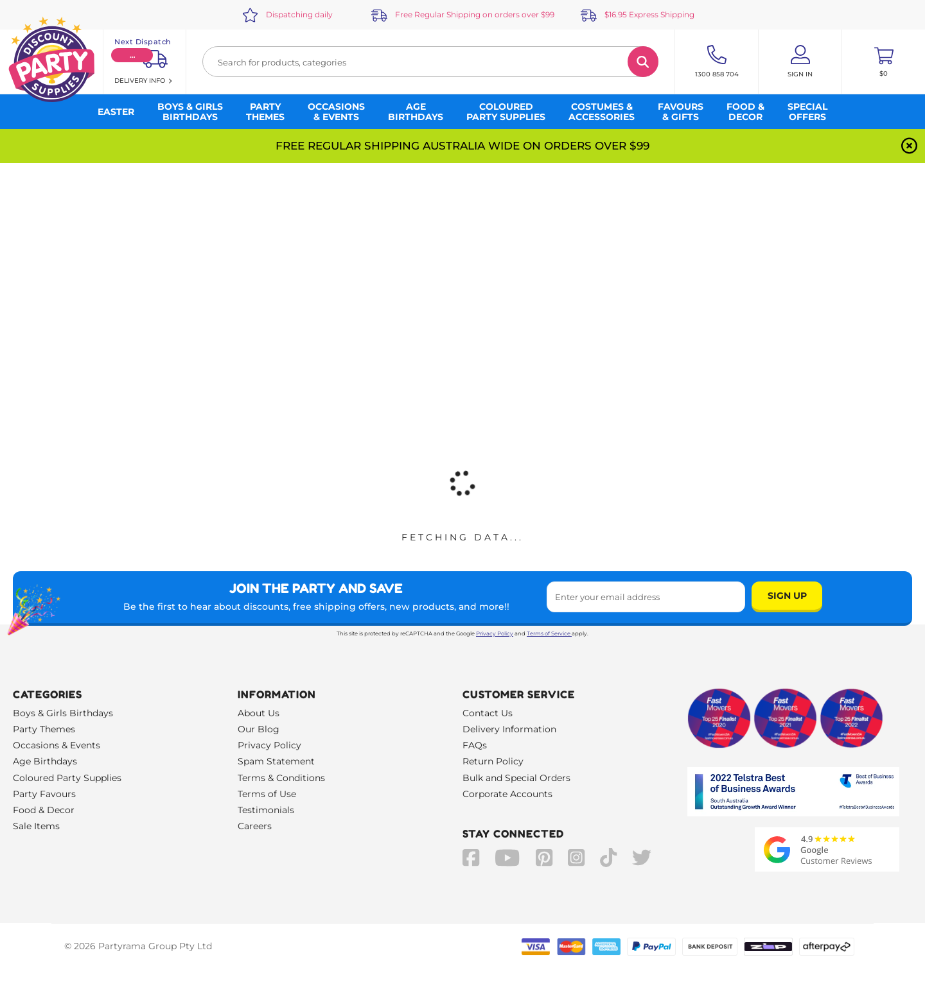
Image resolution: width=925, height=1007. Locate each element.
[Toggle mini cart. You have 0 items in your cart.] (883, 62)
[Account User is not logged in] (800, 62)
